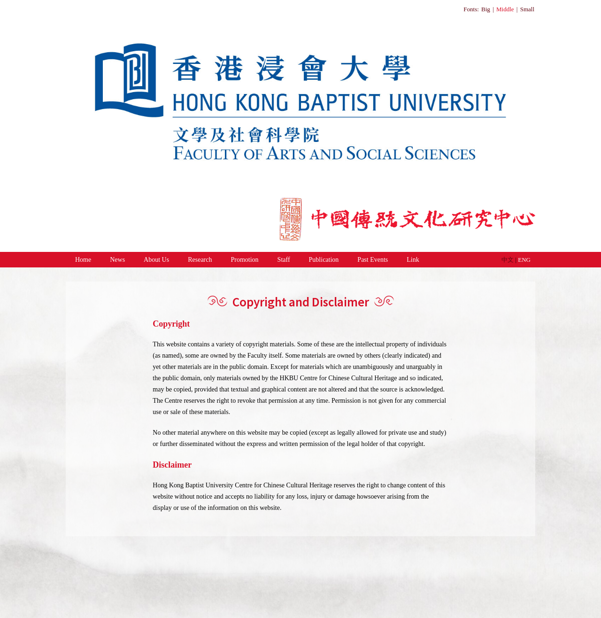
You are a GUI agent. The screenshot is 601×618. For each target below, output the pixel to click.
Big (485, 9)
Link (413, 259)
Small (527, 9)
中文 (508, 259)
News (117, 259)
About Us (156, 259)
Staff (283, 259)
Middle (505, 9)
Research (200, 259)
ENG (524, 259)
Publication (324, 259)
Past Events (372, 259)
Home (83, 259)
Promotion (244, 259)
